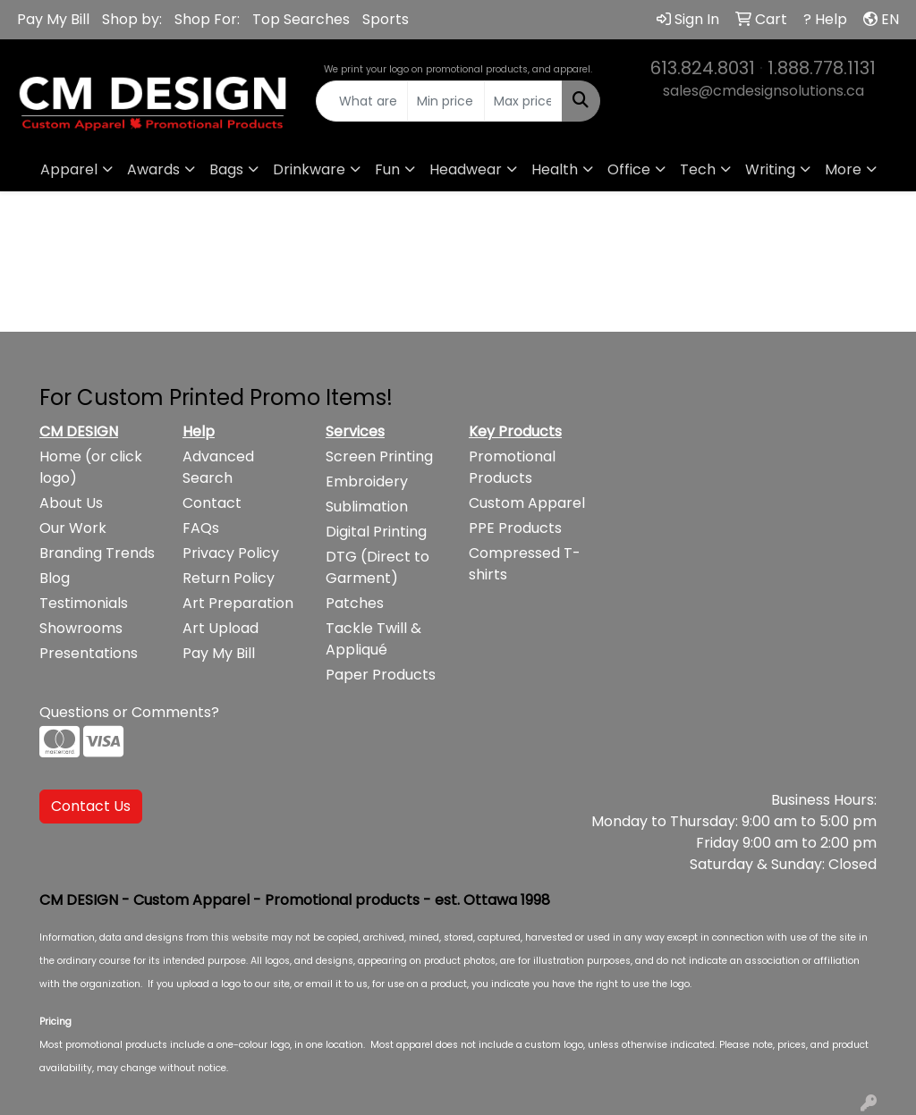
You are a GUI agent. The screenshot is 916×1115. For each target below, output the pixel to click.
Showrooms (81, 628)
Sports (385, 19)
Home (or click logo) (90, 467)
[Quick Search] (361, 101)
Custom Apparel (527, 503)
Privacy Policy (230, 553)
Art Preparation (237, 603)
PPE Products (515, 528)
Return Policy (228, 578)
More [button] (843, 169)
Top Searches (301, 19)
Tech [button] (698, 169)
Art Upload (220, 628)
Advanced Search (218, 467)
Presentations (88, 653)
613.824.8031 (702, 67)
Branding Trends (97, 553)
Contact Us (91, 806)
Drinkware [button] (309, 169)
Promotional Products (512, 467)
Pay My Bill (53, 19)
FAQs (200, 528)
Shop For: (207, 19)
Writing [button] (770, 169)
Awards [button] (153, 169)
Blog (54, 578)
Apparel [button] (69, 169)
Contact (212, 503)
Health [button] (554, 169)
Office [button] (628, 169)
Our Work (72, 528)
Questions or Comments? (129, 712)
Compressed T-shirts (525, 564)
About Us (71, 503)
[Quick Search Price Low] (446, 101)
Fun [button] (387, 169)
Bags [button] (226, 169)
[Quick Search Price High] (523, 101)
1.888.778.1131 (822, 67)
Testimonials (83, 603)
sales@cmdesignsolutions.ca (763, 90)
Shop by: (132, 19)
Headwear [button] (465, 169)
